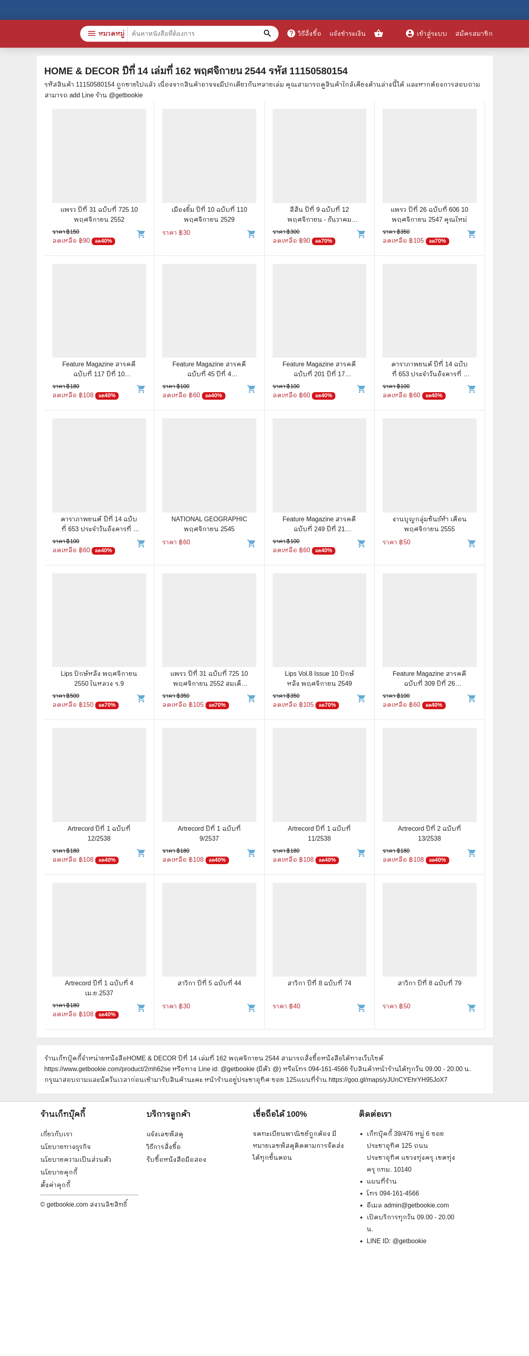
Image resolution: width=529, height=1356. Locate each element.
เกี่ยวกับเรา (56, 1134)
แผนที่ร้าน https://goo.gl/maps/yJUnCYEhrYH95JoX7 (372, 1079)
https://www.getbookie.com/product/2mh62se (107, 1069)
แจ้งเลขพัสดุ (164, 1134)
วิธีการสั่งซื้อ (163, 1146)
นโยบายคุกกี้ (58, 1172)
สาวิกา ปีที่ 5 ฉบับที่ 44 (209, 983)
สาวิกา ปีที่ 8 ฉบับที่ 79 (430, 983)
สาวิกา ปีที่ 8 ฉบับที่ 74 (319, 983)
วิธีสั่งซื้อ (304, 33)
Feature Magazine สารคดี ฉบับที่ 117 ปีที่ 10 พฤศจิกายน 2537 (99, 374)
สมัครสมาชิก (474, 33)
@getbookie (409, 1241)
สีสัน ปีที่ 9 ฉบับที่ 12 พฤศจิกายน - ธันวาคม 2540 (319, 219)
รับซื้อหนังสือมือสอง (176, 1159)
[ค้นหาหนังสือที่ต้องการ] (269, 34)
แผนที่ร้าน (382, 1181)
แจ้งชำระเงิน (347, 33)
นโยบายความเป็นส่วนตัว (76, 1159)
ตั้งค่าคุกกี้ (55, 1185)
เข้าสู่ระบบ (426, 33)
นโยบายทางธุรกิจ (65, 1146)
